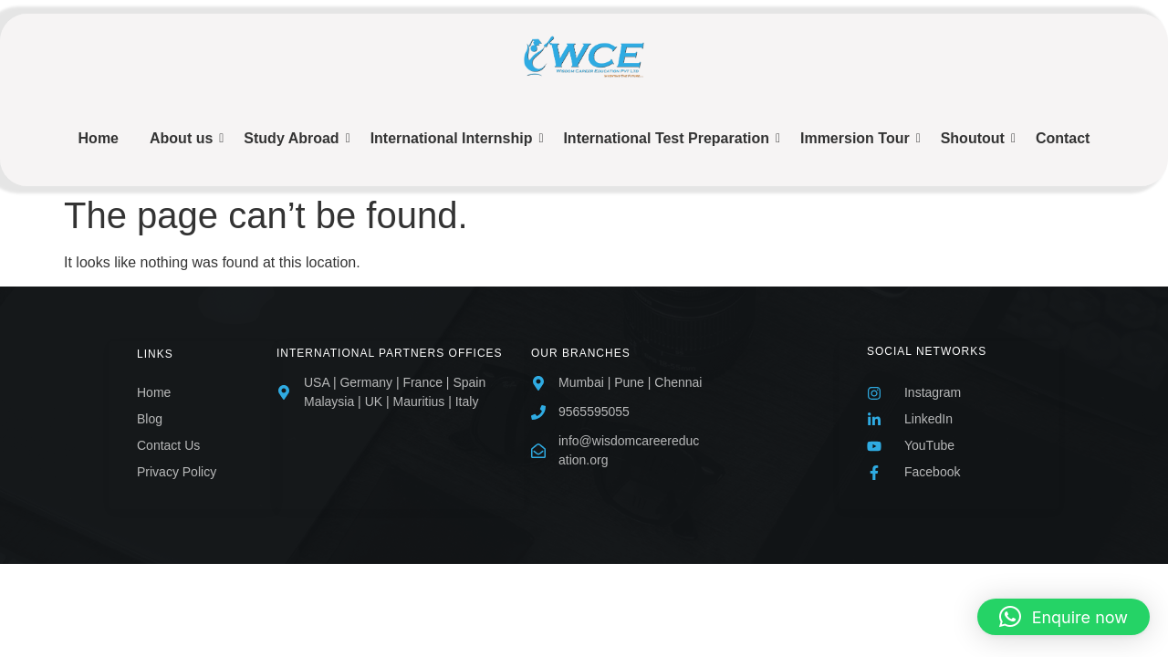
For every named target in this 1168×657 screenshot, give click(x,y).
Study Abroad (294, 138)
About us (184, 138)
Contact (1063, 138)
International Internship (454, 138)
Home (98, 138)
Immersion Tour (858, 138)
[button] (1063, 617)
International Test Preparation (669, 138)
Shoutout (976, 138)
